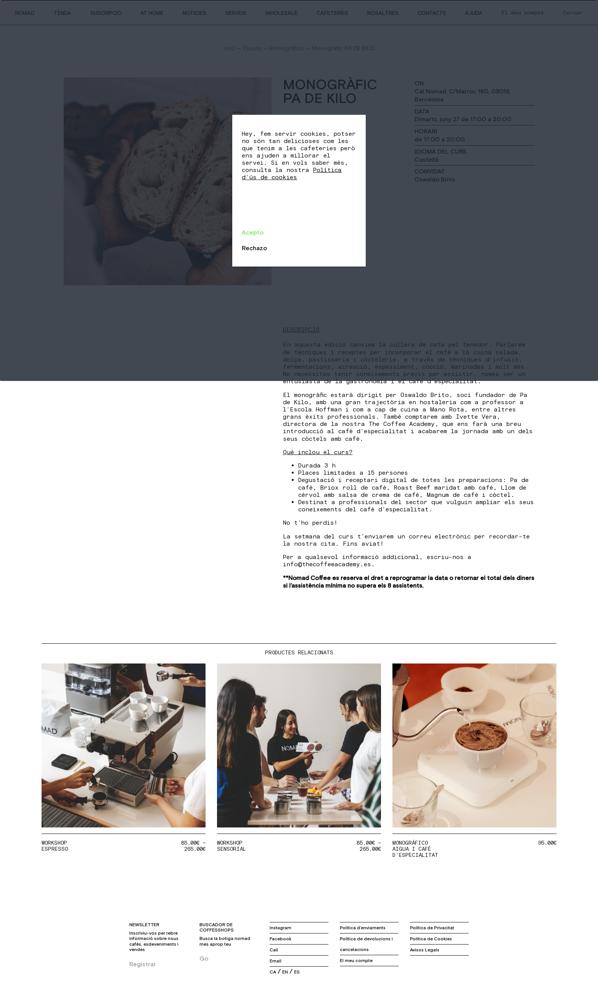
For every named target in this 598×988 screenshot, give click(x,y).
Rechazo (254, 248)
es (297, 972)
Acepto (253, 232)
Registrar (142, 964)
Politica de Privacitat (432, 927)
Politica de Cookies (431, 938)
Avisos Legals (424, 950)
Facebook (280, 938)
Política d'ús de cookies (292, 173)
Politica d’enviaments (363, 927)
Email (275, 961)
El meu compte (356, 960)
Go (203, 958)
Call (274, 950)
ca (273, 972)
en (285, 972)
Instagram (280, 927)
